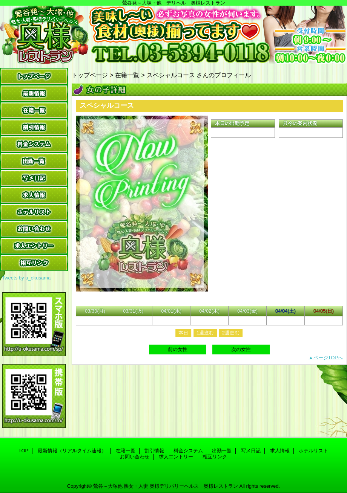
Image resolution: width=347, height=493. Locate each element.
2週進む (231, 333)
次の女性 (241, 349)
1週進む (205, 333)
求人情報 (34, 194)
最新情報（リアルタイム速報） (34, 93)
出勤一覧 (34, 161)
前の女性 (177, 349)
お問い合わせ (34, 228)
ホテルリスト (34, 211)
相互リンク (34, 262)
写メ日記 (34, 177)
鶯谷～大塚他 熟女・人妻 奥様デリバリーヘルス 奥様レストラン (165, 486)
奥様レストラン (173, 35)
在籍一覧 (34, 110)
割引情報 (34, 127)
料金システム (34, 144)
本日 (183, 333)
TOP (34, 76)
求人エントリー (34, 245)
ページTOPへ (328, 357)
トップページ (90, 75)
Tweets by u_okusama (26, 278)
